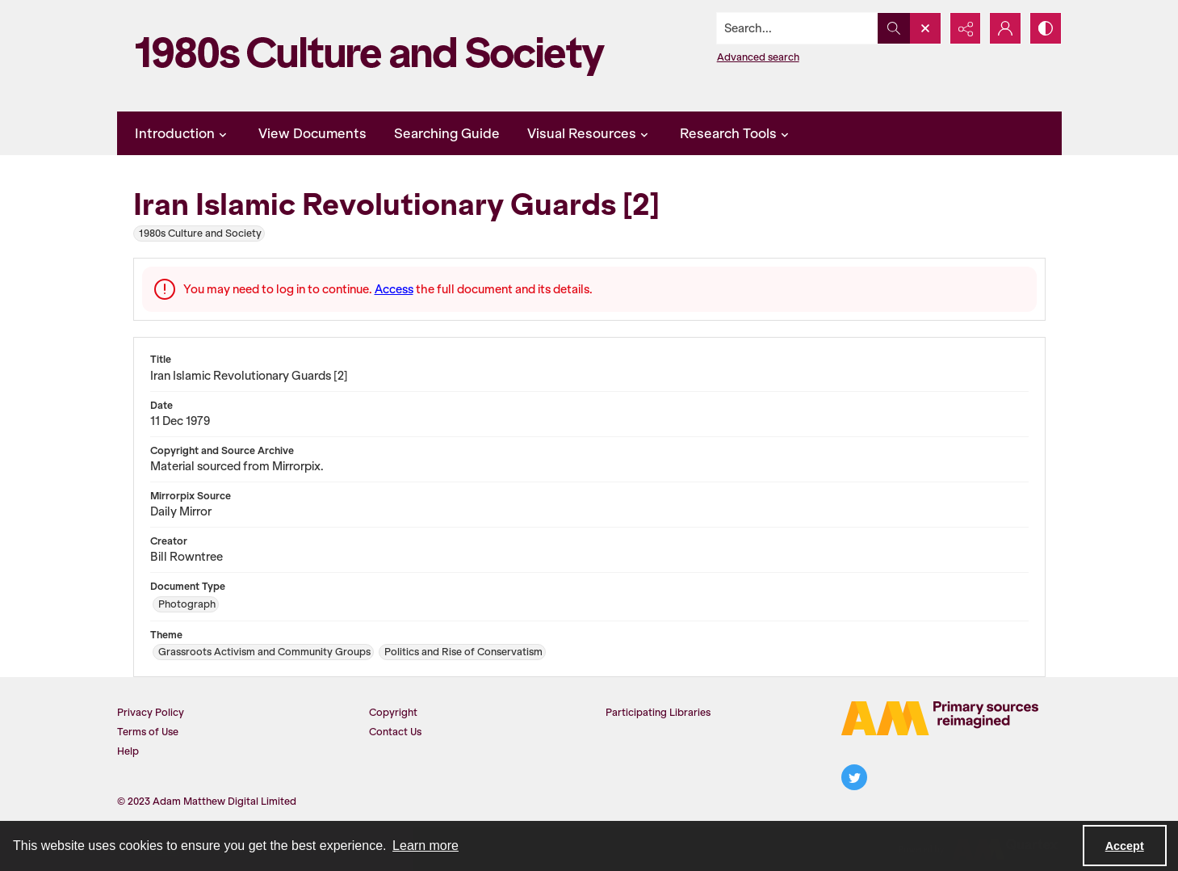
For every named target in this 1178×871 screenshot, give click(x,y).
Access (394, 289)
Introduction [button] (183, 133)
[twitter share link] (854, 777)
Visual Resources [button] (589, 133)
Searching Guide (447, 133)
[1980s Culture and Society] (375, 55)
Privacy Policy (150, 712)
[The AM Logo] (939, 718)
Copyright (393, 712)
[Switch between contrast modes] (1045, 28)
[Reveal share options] (965, 28)
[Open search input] (924, 28)
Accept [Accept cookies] (1124, 845)
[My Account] (1005, 28)
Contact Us (395, 732)
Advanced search (757, 57)
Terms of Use (147, 732)
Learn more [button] (425, 845)
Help (128, 751)
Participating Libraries (658, 712)
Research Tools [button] (736, 133)
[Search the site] (796, 28)
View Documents (312, 133)
